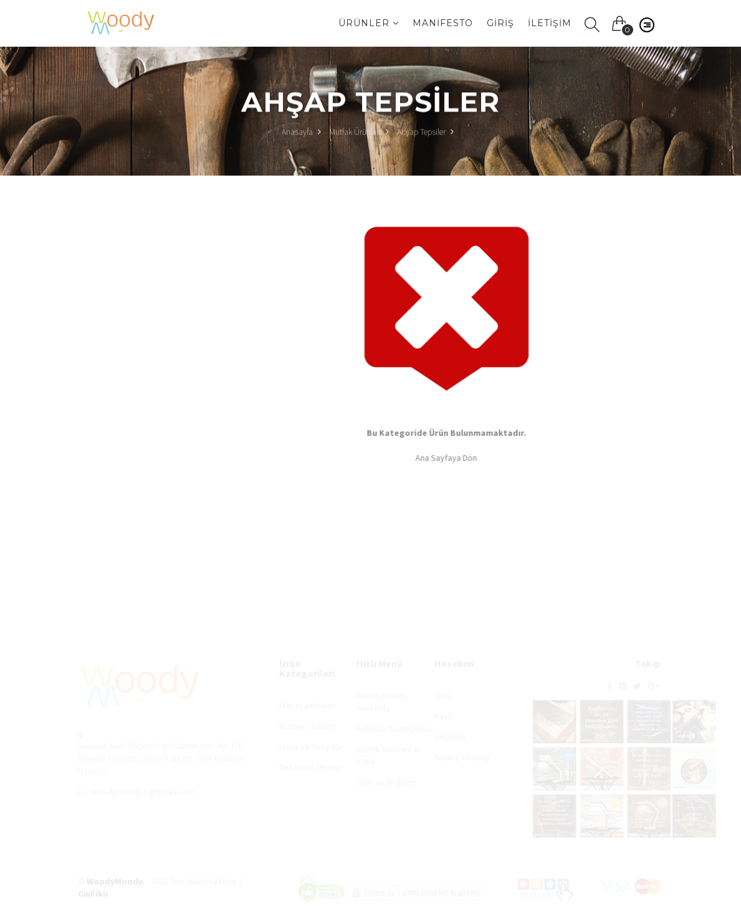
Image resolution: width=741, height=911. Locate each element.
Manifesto (443, 23)
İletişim (549, 23)
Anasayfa (301, 132)
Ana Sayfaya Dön (448, 457)
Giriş (500, 23)
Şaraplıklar (133, 329)
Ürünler (368, 23)
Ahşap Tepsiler (421, 132)
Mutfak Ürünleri (355, 132)
